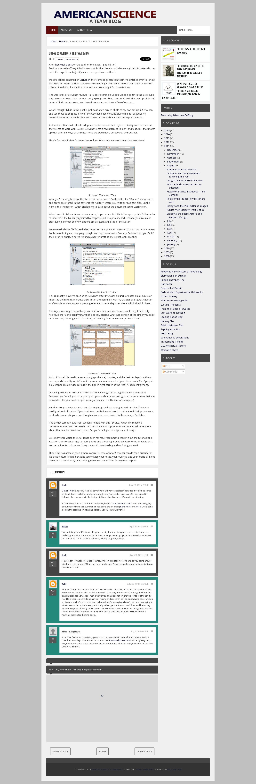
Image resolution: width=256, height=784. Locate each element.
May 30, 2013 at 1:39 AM (140, 631)
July (169, 221)
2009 (167, 252)
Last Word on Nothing (173, 312)
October (172, 157)
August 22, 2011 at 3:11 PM (139, 555)
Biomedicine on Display (173, 275)
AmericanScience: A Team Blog (106, 769)
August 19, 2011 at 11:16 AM (139, 485)
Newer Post (60, 751)
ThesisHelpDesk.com (119, 640)
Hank (64, 485)
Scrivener (85, 79)
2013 (167, 138)
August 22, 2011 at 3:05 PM (139, 526)
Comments (170, 371)
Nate (64, 584)
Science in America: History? (182, 169)
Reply (53, 493)
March (171, 236)
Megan (65, 526)
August (171, 165)
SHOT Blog (167, 333)
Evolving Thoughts (171, 304)
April (170, 232)
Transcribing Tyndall (172, 341)
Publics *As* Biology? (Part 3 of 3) (185, 209)
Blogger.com (174, 769)
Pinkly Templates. (145, 769)
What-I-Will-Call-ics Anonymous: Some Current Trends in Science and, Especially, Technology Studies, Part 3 (182, 90)
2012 (167, 142)
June (169, 224)
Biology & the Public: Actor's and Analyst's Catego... (184, 215)
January (171, 244)
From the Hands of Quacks (175, 308)
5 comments (72, 59)
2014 (167, 134)
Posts (167, 366)
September (173, 161)
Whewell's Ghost (169, 350)
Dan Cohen (167, 284)
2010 (167, 248)
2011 (167, 145)
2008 (167, 256)
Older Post (144, 751)
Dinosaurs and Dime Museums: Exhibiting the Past (183, 175)
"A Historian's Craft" (122, 503)
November (173, 153)
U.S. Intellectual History (173, 345)
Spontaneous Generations (175, 337)
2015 (167, 130)
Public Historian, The (172, 325)
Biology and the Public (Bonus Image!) (187, 205)
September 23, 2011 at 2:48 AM (138, 584)
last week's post (64, 64)
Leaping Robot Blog (172, 316)
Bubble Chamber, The (172, 279)
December (173, 149)
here (122, 506)
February (172, 240)
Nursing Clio (167, 321)
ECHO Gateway (169, 296)
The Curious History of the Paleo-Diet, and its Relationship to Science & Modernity (190, 71)
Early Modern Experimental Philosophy (182, 292)
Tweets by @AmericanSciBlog (177, 115)
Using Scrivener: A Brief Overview (184, 180)
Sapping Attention (170, 329)
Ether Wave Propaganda (174, 300)
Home (52, 30)
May (169, 228)
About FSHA (84, 30)
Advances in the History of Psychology (181, 271)
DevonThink (68, 490)
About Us (66, 30)
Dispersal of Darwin (171, 288)
